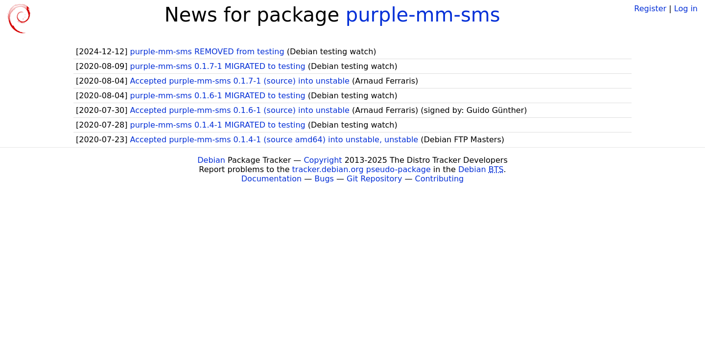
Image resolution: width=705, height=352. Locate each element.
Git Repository (374, 178)
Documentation (271, 178)
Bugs (324, 178)
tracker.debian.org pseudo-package (361, 169)
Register (650, 8)
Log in (686, 8)
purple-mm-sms (423, 14)
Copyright (323, 160)
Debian (211, 160)
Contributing (439, 178)
